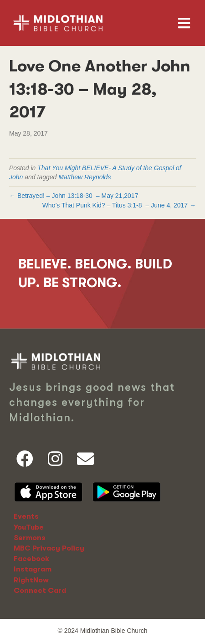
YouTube (29, 527)
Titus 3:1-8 (127, 205)
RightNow (31, 580)
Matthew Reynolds (84, 177)
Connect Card (40, 590)
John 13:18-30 (71, 195)
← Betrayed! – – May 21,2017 (73, 195)
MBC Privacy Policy (49, 548)
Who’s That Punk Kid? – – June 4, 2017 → (119, 205)
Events (26, 516)
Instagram (32, 569)
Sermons (30, 538)
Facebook (31, 559)
